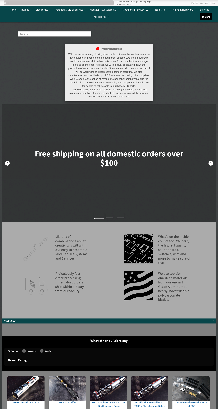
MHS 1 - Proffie (67, 371)
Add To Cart (191, 388)
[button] (7, 163)
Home (13, 9)
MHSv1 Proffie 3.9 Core (26, 371)
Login (212, 3)
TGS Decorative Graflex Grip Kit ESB (191, 373)
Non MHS (161, 9)
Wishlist (194, 3)
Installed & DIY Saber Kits (70, 9)
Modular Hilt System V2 (136, 9)
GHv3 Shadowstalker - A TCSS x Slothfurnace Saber (108, 373)
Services (205, 9)
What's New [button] (10, 320)
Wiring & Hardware (183, 9)
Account (204, 3)
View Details (26, 388)
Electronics (43, 9)
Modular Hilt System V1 (104, 9)
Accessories (101, 16)
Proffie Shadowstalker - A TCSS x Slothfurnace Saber (149, 373)
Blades (26, 9)
